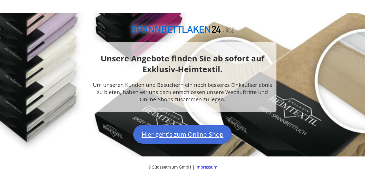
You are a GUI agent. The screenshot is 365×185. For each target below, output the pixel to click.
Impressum (206, 167)
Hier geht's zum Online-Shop (183, 134)
